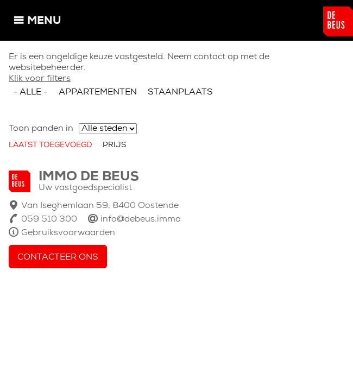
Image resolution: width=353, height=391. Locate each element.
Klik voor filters (40, 78)
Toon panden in (41, 128)
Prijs (114, 145)
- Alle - (30, 92)
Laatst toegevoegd (50, 145)
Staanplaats (180, 92)
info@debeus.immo (140, 219)
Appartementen (98, 92)
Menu (44, 21)
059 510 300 (49, 219)
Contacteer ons (57, 257)
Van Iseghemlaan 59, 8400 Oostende (100, 205)
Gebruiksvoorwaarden (68, 233)
